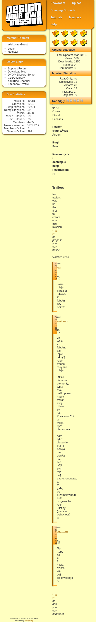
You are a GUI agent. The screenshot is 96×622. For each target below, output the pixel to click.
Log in (11, 48)
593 (29, 110)
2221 (30, 103)
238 (29, 119)
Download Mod (17, 71)
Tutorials (56, 17)
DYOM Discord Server (22, 74)
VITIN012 (33, 125)
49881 (31, 100)
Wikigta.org (28, 621)
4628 (30, 113)
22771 (31, 107)
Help (54, 24)
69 (29, 116)
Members (75, 17)
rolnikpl (58, 268)
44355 (31, 122)
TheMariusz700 (61, 321)
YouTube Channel (19, 81)
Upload (76, 3)
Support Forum (17, 68)
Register (13, 51)
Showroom (58, 3)
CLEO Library (16, 77)
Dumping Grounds (63, 10)
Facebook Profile (18, 84)
